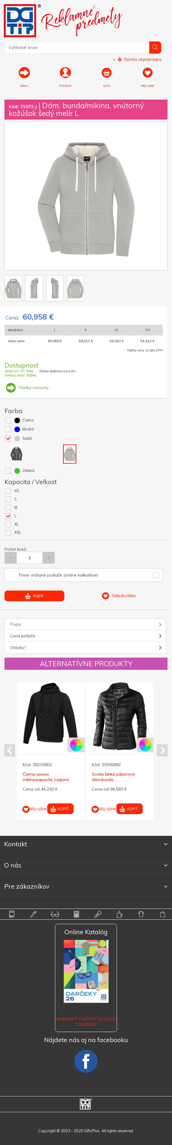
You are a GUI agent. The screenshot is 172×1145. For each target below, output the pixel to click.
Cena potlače (22, 636)
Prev (9, 750)
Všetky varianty (26, 387)
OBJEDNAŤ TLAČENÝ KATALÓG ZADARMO (86, 1021)
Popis (15, 624)
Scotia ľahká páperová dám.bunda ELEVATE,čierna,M (113, 779)
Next (162, 750)
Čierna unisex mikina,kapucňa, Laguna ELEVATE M (46, 779)
